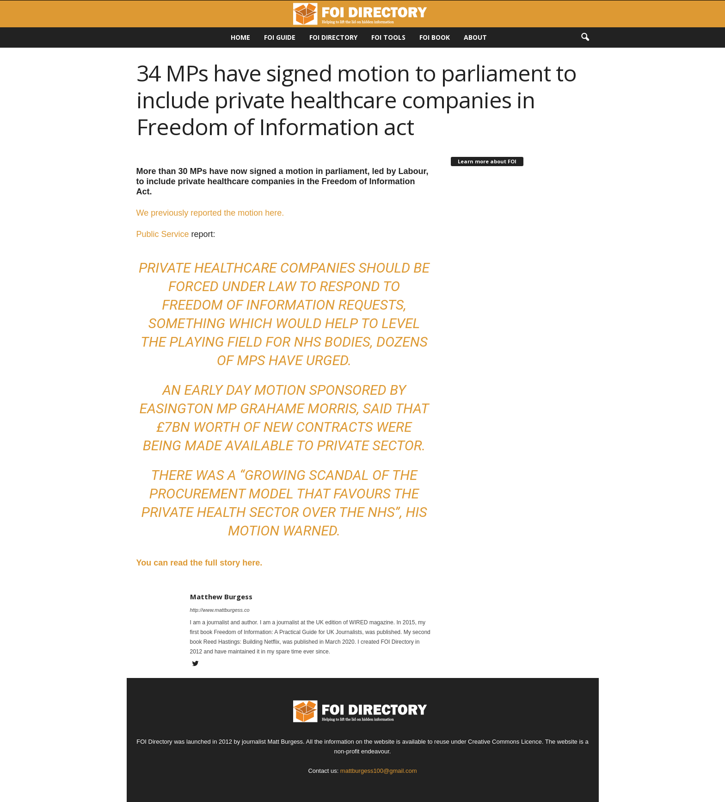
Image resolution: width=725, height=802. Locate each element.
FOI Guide (279, 37)
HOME (240, 37)
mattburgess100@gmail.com (378, 770)
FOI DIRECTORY (333, 37)
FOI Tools (388, 37)
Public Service (162, 234)
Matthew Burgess (221, 596)
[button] (585, 37)
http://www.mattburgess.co (220, 610)
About (475, 37)
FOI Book (434, 37)
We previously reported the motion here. (211, 213)
